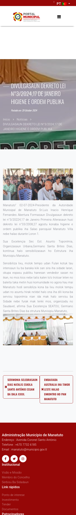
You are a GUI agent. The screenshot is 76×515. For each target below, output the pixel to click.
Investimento (10, 499)
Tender (6, 504)
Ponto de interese (13, 495)
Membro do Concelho (16, 477)
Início (6, 119)
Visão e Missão (12, 472)
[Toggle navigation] (59, 17)
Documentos (10, 509)
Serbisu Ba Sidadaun (15, 482)
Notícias (22, 119)
